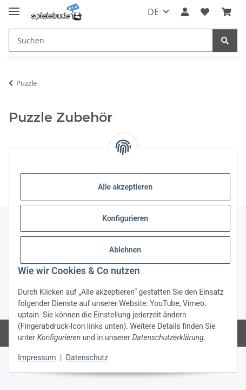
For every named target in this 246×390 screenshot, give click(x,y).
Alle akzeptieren (125, 187)
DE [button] (153, 12)
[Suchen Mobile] (111, 40)
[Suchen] (224, 40)
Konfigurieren (125, 218)
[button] (185, 12)
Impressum (37, 357)
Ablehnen (125, 249)
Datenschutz (87, 357)
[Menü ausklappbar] (14, 7)
